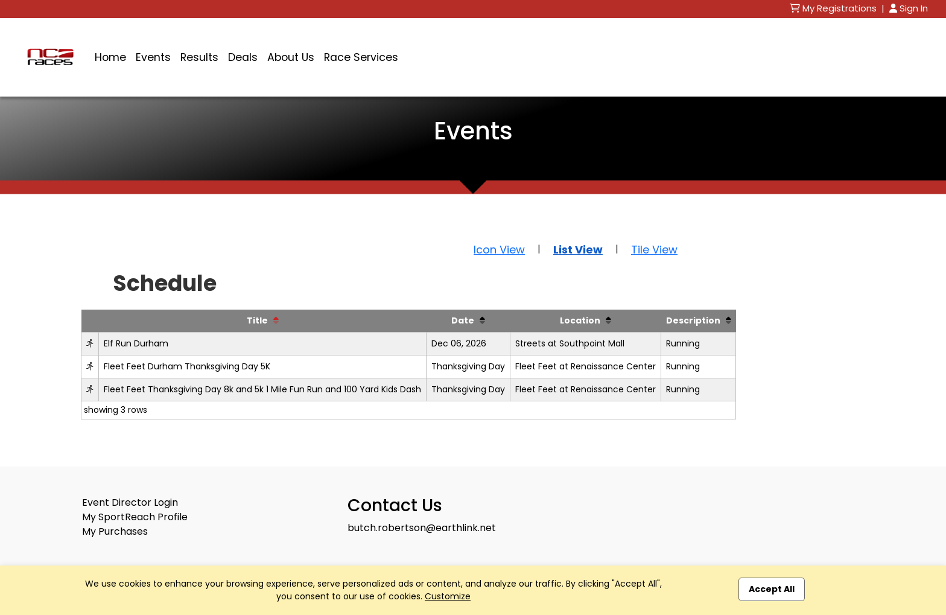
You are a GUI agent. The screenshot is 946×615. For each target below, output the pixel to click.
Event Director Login (130, 502)
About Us (290, 57)
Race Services (361, 57)
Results (199, 57)
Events (153, 57)
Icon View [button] (499, 249)
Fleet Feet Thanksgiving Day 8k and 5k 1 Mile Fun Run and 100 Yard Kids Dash (262, 389)
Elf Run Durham (136, 343)
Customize (448, 596)
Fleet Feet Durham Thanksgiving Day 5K (187, 366)
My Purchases (115, 531)
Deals (243, 57)
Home (110, 57)
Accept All (772, 589)
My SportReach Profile (135, 517)
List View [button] (578, 249)
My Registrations (834, 8)
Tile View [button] (654, 249)
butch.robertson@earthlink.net (422, 528)
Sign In (908, 8)
